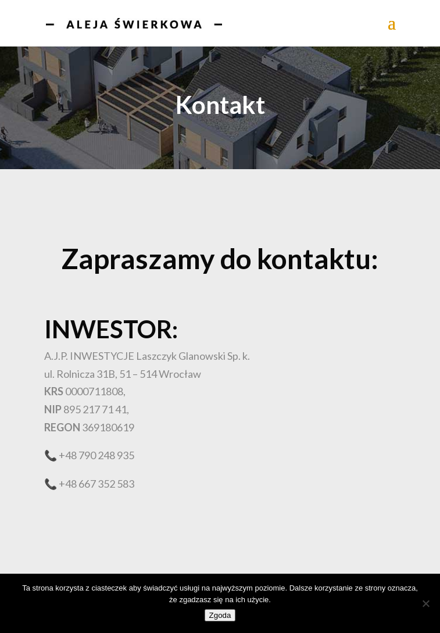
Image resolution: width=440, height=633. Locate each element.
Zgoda (220, 615)
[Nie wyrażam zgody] (425, 603)
